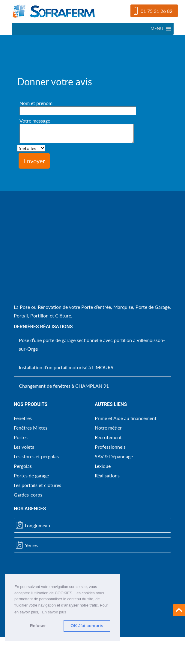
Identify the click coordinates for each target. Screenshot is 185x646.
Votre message (76, 131)
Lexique (103, 466)
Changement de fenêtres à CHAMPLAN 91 (64, 386)
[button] (157, 29)
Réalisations (107, 475)
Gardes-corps (28, 494)
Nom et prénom (77, 106)
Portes (21, 437)
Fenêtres (23, 418)
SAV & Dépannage (114, 456)
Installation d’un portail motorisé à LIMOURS (66, 367)
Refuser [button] (38, 625)
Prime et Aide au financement (126, 418)
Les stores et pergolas (36, 456)
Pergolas (23, 466)
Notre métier (108, 427)
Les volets (24, 447)
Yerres (27, 545)
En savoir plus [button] (54, 612)
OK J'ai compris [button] (86, 625)
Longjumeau (33, 525)
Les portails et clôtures (37, 485)
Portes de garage (31, 475)
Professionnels (110, 447)
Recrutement (108, 437)
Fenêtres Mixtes (30, 427)
